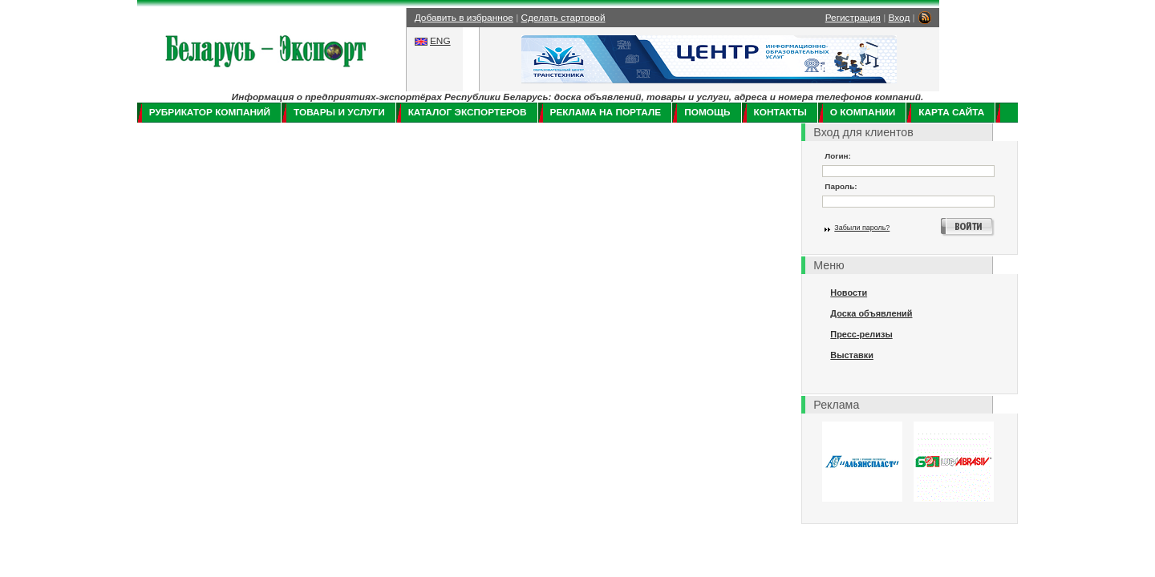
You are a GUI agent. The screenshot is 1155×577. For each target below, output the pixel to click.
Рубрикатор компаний (209, 112)
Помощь (707, 112)
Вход (899, 17)
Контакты (780, 112)
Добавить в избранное (464, 17)
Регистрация (853, 17)
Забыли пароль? (862, 228)
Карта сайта (951, 112)
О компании (862, 112)
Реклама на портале (606, 112)
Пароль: (841, 186)
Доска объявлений (871, 313)
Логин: (838, 155)
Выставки (851, 355)
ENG (440, 40)
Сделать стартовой (563, 17)
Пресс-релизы (861, 334)
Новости (848, 292)
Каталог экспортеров (467, 112)
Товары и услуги (339, 112)
